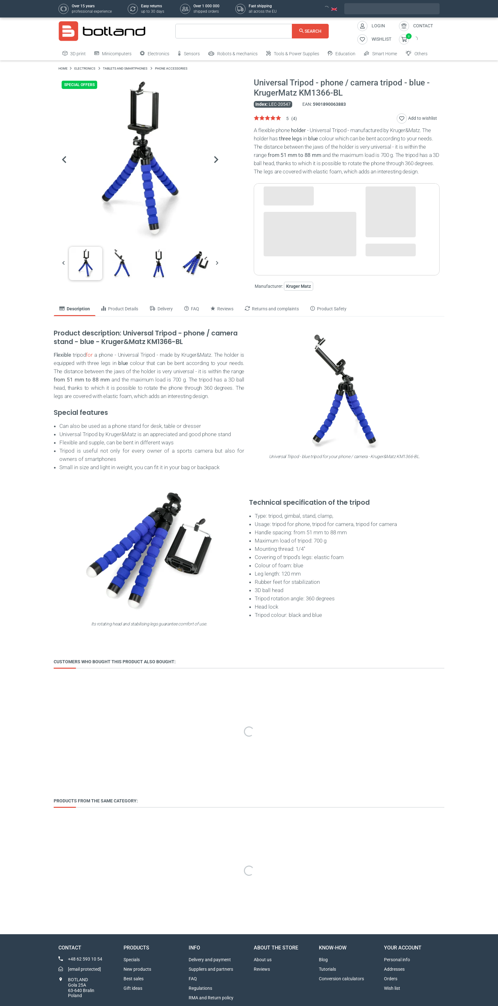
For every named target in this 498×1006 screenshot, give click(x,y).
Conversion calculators (341, 978)
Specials (132, 959)
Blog (323, 959)
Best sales (134, 978)
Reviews (262, 969)
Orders (390, 978)
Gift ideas (133, 988)
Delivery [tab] (161, 309)
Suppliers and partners (211, 969)
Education (341, 53)
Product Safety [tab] (328, 309)
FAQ (193, 978)
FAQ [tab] (191, 309)
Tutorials (327, 969)
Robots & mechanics (233, 53)
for (89, 355)
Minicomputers (112, 53)
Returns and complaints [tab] (272, 309)
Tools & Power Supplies (292, 53)
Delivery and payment (210, 959)
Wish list (392, 988)
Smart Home (380, 53)
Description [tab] (74, 309)
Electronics (154, 53)
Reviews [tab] (222, 309)
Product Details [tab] (119, 309)
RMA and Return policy (211, 997)
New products (137, 969)
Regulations (200, 988)
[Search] (252, 31)
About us (263, 959)
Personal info (397, 959)
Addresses (394, 969)
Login (378, 25)
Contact (423, 25)
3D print (74, 53)
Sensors (189, 53)
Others (416, 53)
